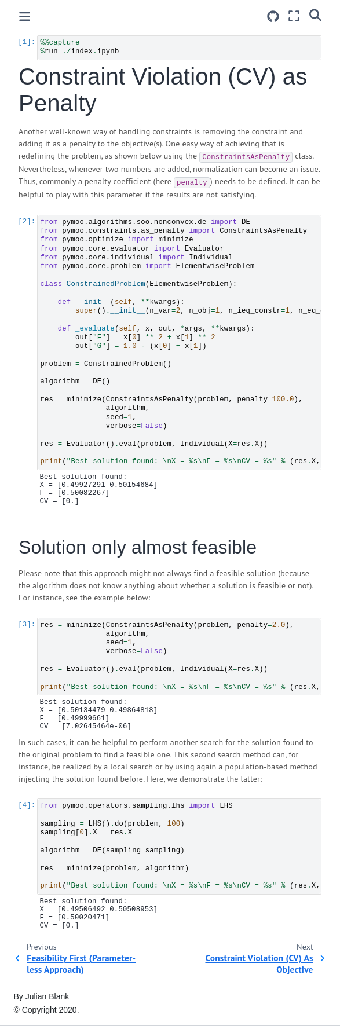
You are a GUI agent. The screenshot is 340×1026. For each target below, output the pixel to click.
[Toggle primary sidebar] (24, 16)
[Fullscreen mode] (294, 16)
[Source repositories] (273, 16)
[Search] (315, 14)
